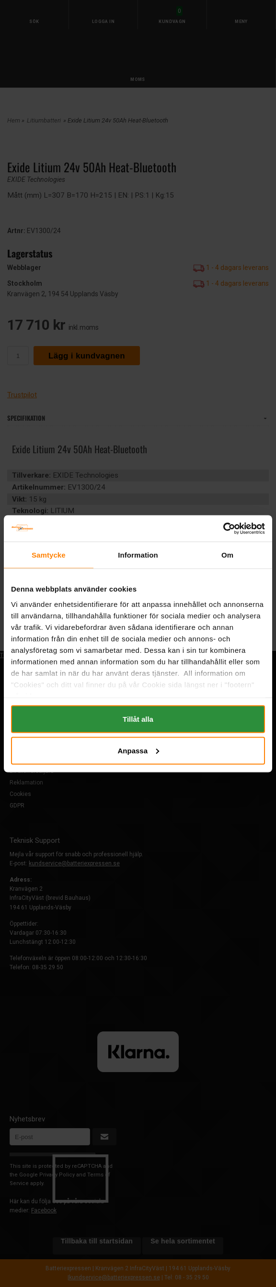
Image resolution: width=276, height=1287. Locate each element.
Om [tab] (227, 555)
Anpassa (138, 750)
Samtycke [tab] (49, 555)
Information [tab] (138, 555)
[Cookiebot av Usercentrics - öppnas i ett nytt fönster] (223, 528)
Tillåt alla (138, 719)
